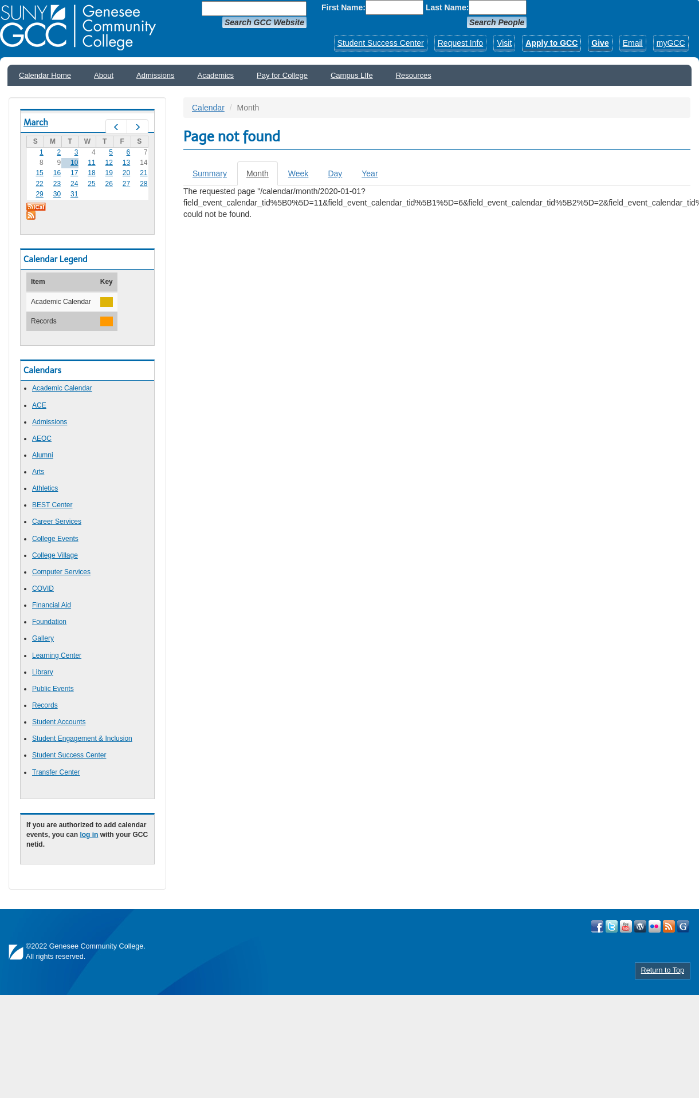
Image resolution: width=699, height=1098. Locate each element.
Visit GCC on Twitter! (612, 926)
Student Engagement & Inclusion (82, 738)
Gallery (43, 638)
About (103, 75)
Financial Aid (51, 605)
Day (335, 173)
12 (109, 163)
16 (57, 173)
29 (39, 194)
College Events (55, 539)
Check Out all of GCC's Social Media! (683, 926)
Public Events (53, 689)
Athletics (45, 488)
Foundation (49, 622)
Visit (504, 43)
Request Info (460, 43)
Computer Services (61, 572)
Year (370, 173)
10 (74, 163)
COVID (43, 588)
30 (57, 194)
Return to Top (662, 970)
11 (91, 163)
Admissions (155, 75)
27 (126, 184)
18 (91, 173)
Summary (210, 173)
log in (89, 835)
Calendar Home (45, 75)
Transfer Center (56, 772)
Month (262, 176)
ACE (39, 405)
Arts (38, 472)
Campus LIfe (352, 75)
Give (599, 43)
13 (126, 163)
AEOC (42, 439)
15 (39, 173)
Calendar (208, 107)
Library (42, 672)
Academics (216, 75)
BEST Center (52, 505)
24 (74, 184)
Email (633, 43)
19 (109, 173)
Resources (413, 75)
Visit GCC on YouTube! (626, 926)
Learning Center (56, 655)
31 (74, 194)
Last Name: (447, 7)
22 (39, 184)
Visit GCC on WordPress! (640, 926)
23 (57, 184)
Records (45, 705)
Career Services (56, 522)
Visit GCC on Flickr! (655, 926)
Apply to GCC (551, 43)
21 (143, 173)
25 (91, 184)
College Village (55, 555)
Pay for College (282, 75)
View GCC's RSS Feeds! (669, 926)
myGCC (671, 43)
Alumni (42, 455)
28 (143, 184)
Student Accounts (58, 722)
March (35, 122)
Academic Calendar (62, 388)
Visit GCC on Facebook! (597, 926)
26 (109, 184)
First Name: (343, 7)
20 (126, 173)
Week (298, 173)
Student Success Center (380, 43)
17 (74, 173)
